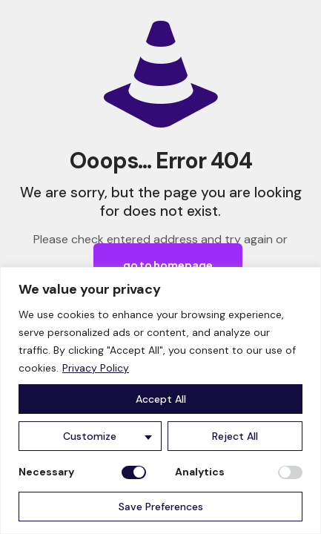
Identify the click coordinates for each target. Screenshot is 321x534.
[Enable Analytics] (290, 472)
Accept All (161, 399)
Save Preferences (161, 506)
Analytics (200, 471)
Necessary (46, 471)
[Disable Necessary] (134, 472)
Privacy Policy (95, 368)
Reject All (235, 436)
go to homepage (168, 264)
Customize (89, 436)
